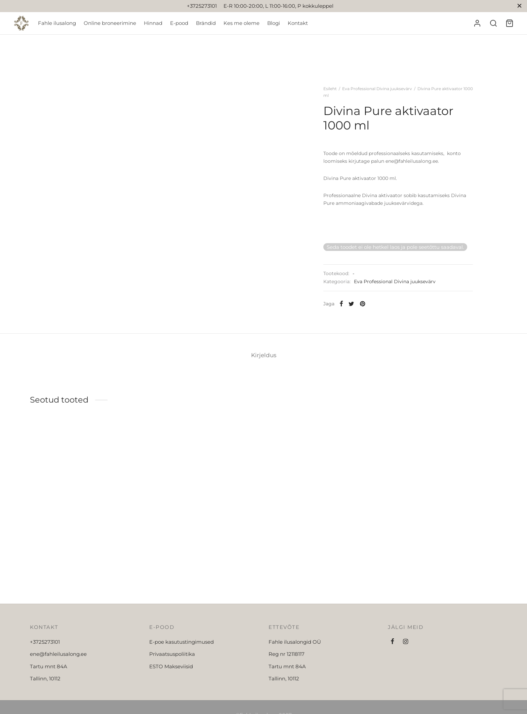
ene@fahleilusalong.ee (58, 654)
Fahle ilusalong (57, 23)
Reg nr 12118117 (287, 654)
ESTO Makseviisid (171, 666)
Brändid (206, 23)
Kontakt (298, 23)
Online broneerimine (110, 23)
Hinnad (153, 23)
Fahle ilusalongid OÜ (295, 642)
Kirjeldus (263, 355)
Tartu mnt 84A (48, 666)
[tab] (263, 355)
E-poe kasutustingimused (181, 642)
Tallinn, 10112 (45, 678)
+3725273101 (45, 642)
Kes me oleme (241, 23)
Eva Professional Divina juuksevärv (377, 88)
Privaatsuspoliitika (172, 654)
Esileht (330, 88)
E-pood (179, 23)
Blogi (273, 23)
